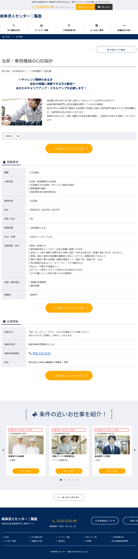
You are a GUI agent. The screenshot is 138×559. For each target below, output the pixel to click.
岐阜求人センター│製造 (21, 16)
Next (133, 449)
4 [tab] (73, 480)
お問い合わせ (104, 7)
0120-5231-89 (53, 7)
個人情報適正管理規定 (120, 541)
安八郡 (66, 433)
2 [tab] (65, 480)
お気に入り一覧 (85, 7)
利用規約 (88, 541)
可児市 (23, 433)
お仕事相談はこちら (88, 520)
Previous (2, 449)
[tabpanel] (69, 451)
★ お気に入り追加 (116, 49)
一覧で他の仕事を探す (70, 497)
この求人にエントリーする (69, 148)
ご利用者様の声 (69, 28)
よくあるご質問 (96, 28)
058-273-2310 (42, 353)
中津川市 (111, 433)
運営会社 (61, 541)
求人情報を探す (14, 28)
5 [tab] (77, 480)
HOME (6, 36)
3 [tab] (69, 480)
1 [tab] (61, 480)
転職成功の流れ (124, 28)
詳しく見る (26, 471)
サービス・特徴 (41, 28)
